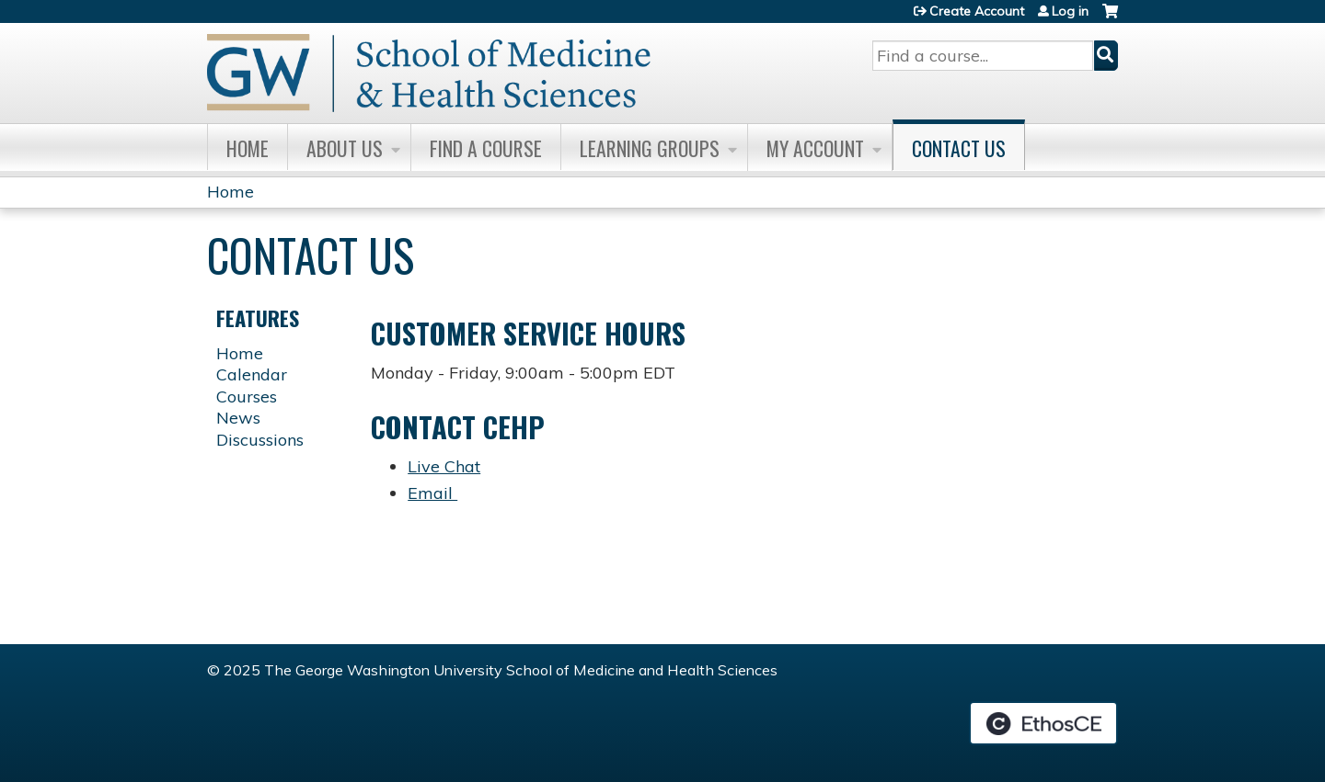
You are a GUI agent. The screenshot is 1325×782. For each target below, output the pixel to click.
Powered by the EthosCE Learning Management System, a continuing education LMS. (1043, 723)
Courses (246, 396)
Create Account (976, 11)
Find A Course (486, 148)
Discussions (260, 439)
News (238, 417)
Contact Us (959, 148)
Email (432, 493)
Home (247, 148)
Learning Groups (650, 148)
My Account (815, 148)
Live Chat (444, 466)
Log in (1070, 11)
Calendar (251, 374)
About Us (344, 148)
